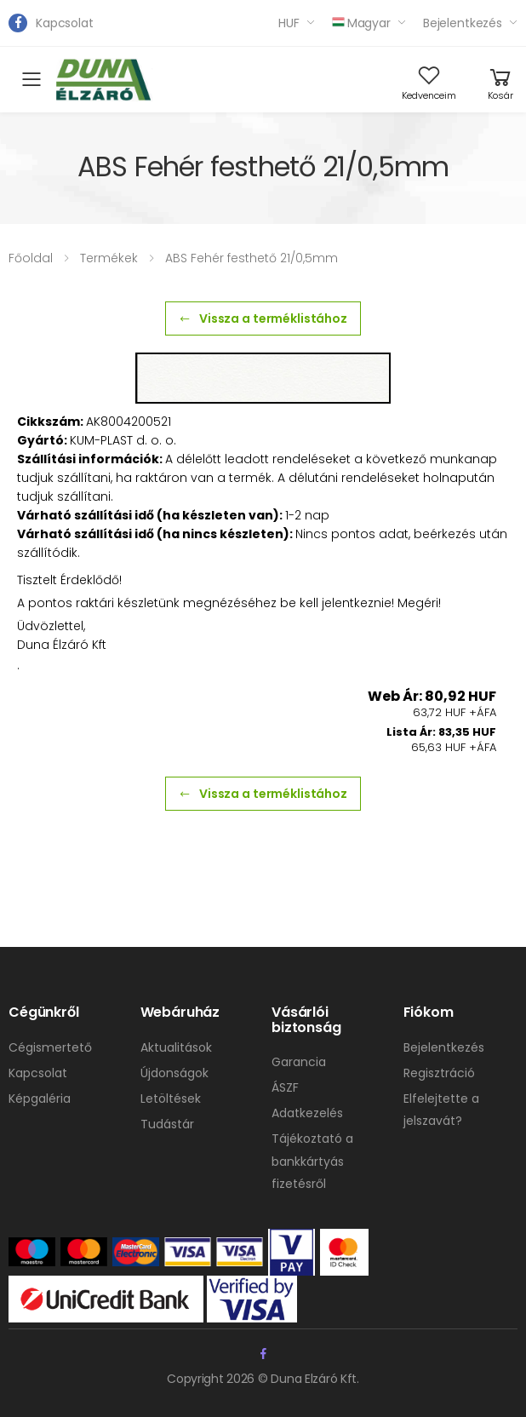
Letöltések (170, 1098)
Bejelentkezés (462, 23)
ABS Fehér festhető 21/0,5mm (251, 258)
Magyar (361, 23)
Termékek (109, 258)
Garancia (299, 1061)
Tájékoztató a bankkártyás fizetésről (312, 1160)
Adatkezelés (307, 1113)
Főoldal (31, 258)
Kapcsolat (65, 23)
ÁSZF (285, 1087)
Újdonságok (174, 1072)
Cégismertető (50, 1047)
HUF (289, 23)
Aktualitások (176, 1047)
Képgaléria (40, 1098)
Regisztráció (439, 1072)
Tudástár (167, 1124)
